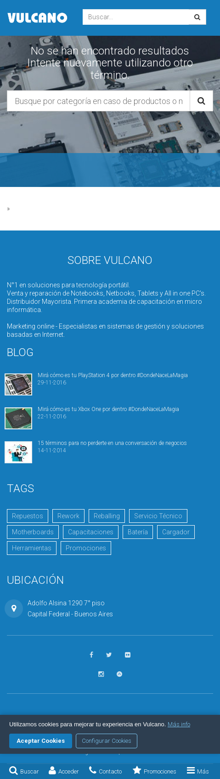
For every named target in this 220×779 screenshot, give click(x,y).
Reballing (107, 516)
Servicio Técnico (158, 516)
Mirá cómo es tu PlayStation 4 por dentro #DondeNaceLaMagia (113, 375)
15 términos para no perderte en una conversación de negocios (112, 443)
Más (198, 770)
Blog (20, 352)
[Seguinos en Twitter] (109, 655)
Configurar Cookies (106, 740)
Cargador (176, 532)
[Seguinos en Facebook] (91, 655)
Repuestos (27, 516)
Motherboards (33, 532)
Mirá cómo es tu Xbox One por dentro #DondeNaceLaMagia (108, 409)
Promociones (154, 770)
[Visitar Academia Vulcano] (119, 674)
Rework (68, 516)
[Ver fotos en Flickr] (127, 655)
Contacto (105, 770)
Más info (179, 724)
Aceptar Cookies (41, 740)
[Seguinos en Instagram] (101, 674)
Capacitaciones (90, 532)
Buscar (24, 770)
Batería (138, 532)
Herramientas (31, 548)
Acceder (64, 770)
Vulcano (38, 18)
